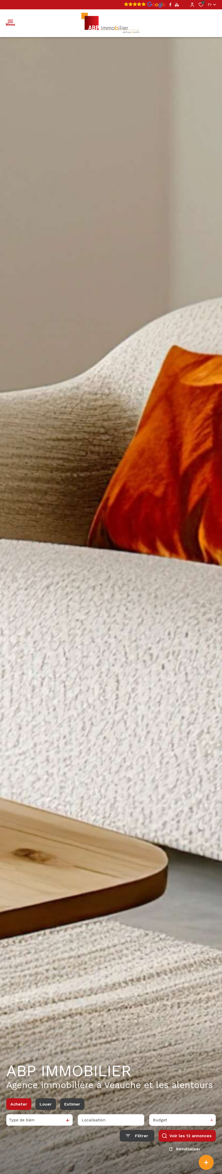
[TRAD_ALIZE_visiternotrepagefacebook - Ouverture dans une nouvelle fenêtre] (170, 4)
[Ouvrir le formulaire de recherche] (137, 1138)
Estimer (72, 1106)
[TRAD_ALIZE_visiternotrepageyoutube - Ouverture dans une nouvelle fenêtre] (177, 5)
